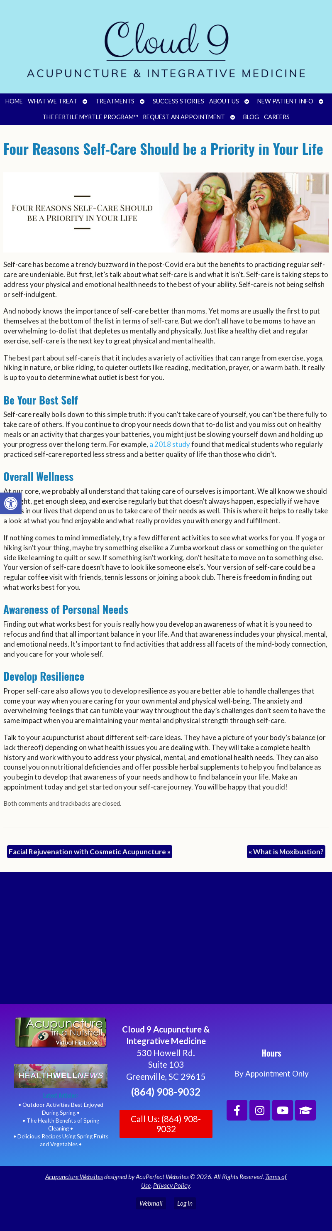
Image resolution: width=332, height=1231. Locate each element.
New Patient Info (285, 101)
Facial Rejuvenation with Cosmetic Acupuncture (90, 851)
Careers (277, 116)
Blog (251, 116)
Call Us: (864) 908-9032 (166, 1124)
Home (14, 101)
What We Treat (52, 101)
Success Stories (178, 101)
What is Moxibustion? (286, 851)
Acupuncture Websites (74, 1176)
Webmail (151, 1203)
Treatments (114, 101)
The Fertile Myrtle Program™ (90, 116)
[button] (11, 503)
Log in (185, 1203)
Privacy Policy (171, 1185)
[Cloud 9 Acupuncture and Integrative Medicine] (166, 941)
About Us (224, 101)
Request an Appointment (184, 116)
